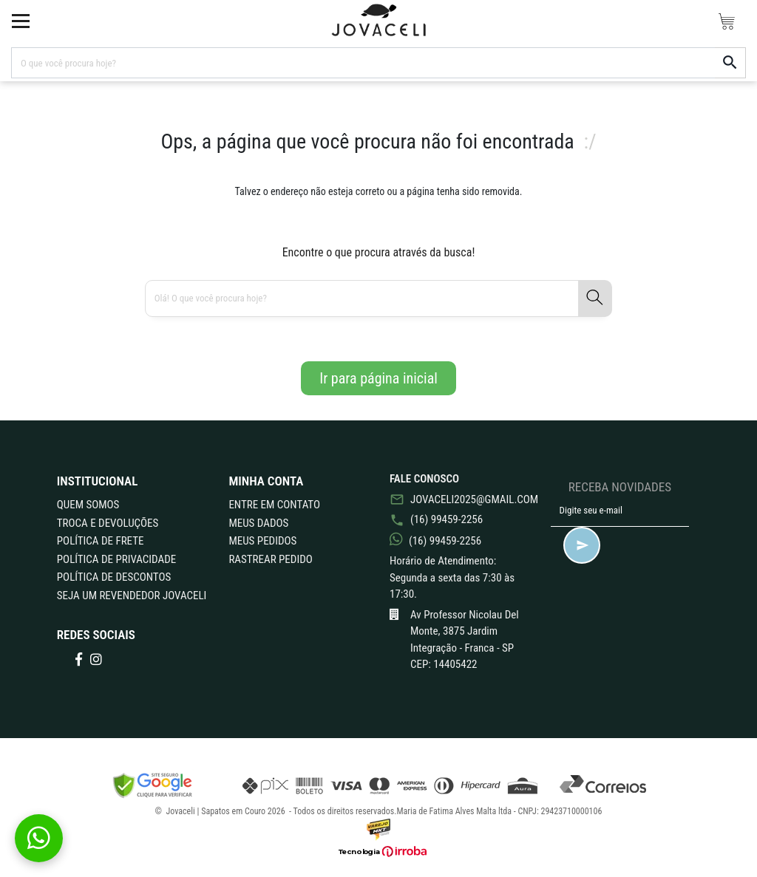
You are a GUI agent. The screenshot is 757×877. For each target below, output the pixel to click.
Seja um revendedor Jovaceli (132, 595)
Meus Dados (258, 523)
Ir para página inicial (378, 378)
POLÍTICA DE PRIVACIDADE (116, 559)
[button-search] (730, 62)
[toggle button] (20, 20)
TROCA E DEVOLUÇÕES (108, 523)
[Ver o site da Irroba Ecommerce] (378, 851)
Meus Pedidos (262, 540)
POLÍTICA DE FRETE (100, 540)
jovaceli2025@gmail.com (459, 499)
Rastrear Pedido (270, 559)
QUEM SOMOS (88, 504)
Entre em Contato (274, 504)
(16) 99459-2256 (436, 519)
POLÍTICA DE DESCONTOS (114, 577)
